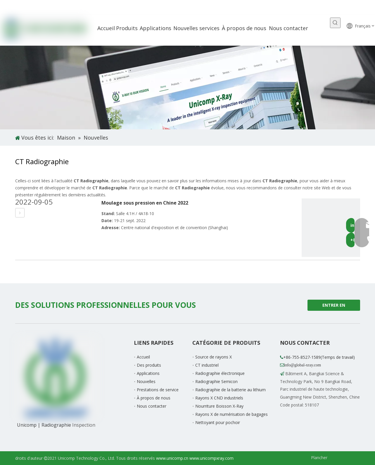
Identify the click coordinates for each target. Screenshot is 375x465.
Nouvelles (146, 381)
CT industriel (207, 365)
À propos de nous (153, 398)
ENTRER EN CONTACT (334, 306)
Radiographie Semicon (216, 381)
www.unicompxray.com (211, 458)
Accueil (143, 357)
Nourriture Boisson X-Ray (219, 406)
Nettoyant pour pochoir (217, 422)
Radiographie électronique (220, 373)
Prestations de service (158, 389)
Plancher (319, 457)
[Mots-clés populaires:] (335, 23)
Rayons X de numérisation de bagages (231, 414)
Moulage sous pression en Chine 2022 (144, 203)
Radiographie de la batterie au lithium (230, 389)
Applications (148, 373)
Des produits (149, 365)
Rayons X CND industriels (219, 398)
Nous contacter (151, 406)
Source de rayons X (213, 357)
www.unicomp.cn (172, 458)
